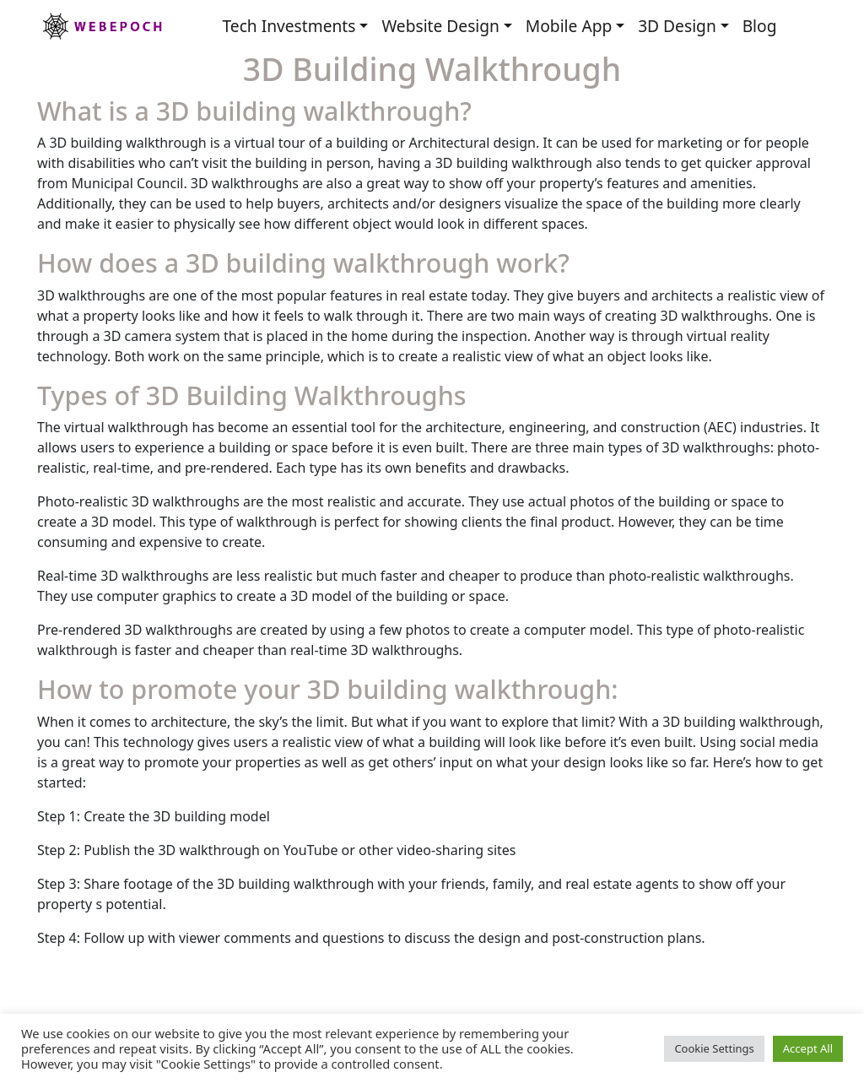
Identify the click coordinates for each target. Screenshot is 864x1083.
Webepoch (101, 26)
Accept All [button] (808, 1048)
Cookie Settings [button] (713, 1048)
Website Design (440, 25)
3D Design (677, 25)
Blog (759, 25)
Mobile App (569, 25)
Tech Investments (288, 25)
